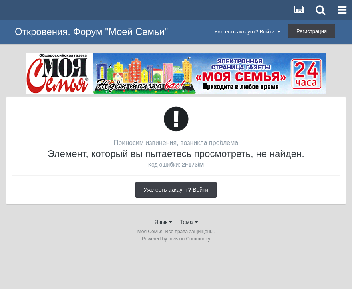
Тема (189, 222)
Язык (163, 222)
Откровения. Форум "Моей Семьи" (91, 31)
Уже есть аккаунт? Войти (247, 31)
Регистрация (311, 31)
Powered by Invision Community (176, 239)
